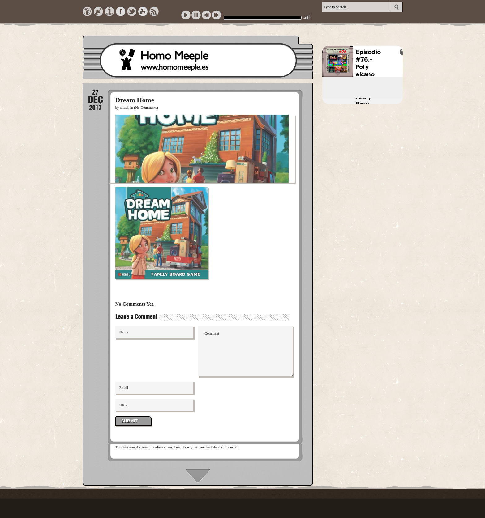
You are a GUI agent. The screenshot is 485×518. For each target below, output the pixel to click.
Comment (245, 351)
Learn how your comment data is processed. (206, 447)
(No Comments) (146, 107)
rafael (124, 107)
